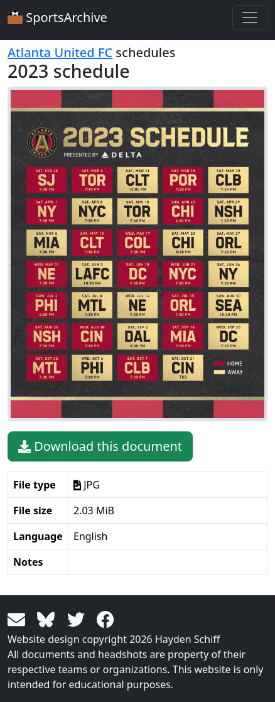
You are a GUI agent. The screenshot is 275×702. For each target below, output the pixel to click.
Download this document (100, 446)
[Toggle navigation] (249, 17)
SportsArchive (57, 17)
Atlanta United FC (60, 52)
